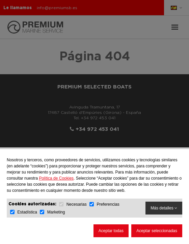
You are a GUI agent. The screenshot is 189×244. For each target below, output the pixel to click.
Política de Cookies (56, 178)
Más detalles (164, 208)
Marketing (56, 212)
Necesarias (76, 204)
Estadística (27, 212)
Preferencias (108, 204)
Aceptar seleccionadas (156, 230)
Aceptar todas (111, 230)
